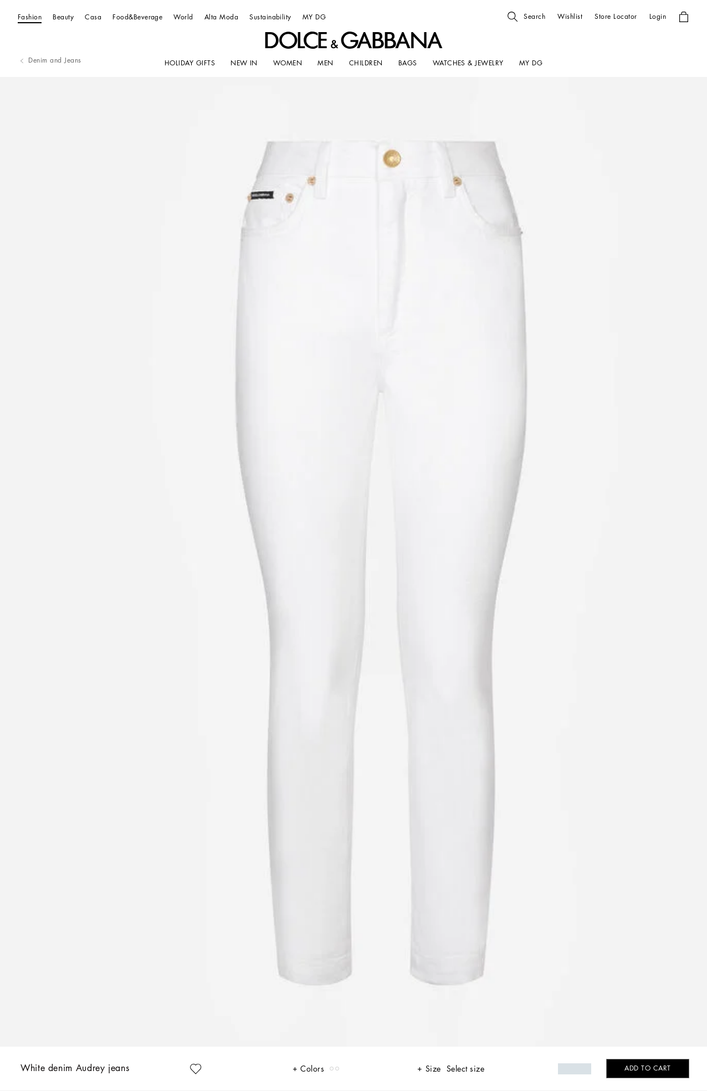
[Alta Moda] (221, 17)
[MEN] (325, 63)
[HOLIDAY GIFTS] (190, 63)
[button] (526, 17)
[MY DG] (314, 17)
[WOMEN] (287, 63)
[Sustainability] (270, 17)
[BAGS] (407, 63)
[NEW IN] (244, 63)
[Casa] (93, 17)
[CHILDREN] (366, 63)
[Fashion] (30, 17)
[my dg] (530, 63)
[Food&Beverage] (137, 17)
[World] (183, 17)
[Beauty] (63, 17)
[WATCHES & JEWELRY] (468, 63)
